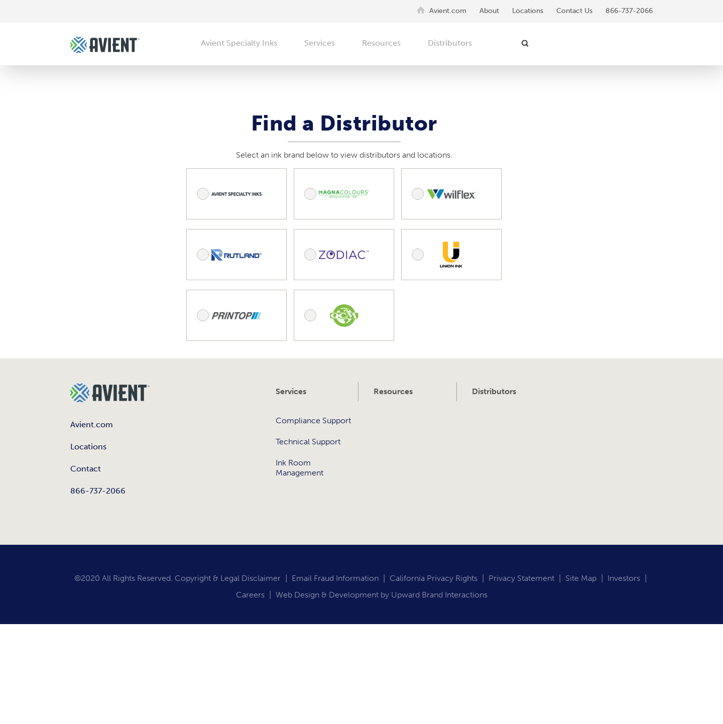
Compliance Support (313, 420)
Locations (527, 11)
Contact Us (574, 11)
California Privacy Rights (433, 578)
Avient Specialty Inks (239, 43)
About (489, 11)
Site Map (580, 578)
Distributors (450, 43)
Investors (624, 578)
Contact (85, 468)
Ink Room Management (299, 467)
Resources (381, 43)
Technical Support (308, 441)
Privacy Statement (521, 578)
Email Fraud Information (335, 578)
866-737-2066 (629, 11)
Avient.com (447, 11)
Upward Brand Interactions (439, 594)
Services (319, 43)
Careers (250, 594)
